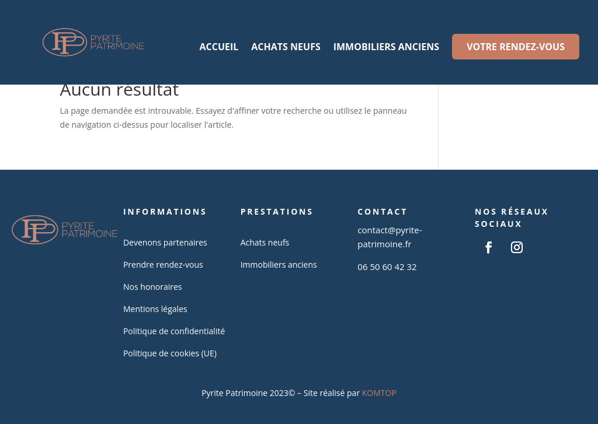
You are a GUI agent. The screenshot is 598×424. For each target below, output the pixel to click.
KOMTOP (379, 392)
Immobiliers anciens (386, 48)
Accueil (218, 48)
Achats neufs (285, 48)
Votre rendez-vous (516, 46)
